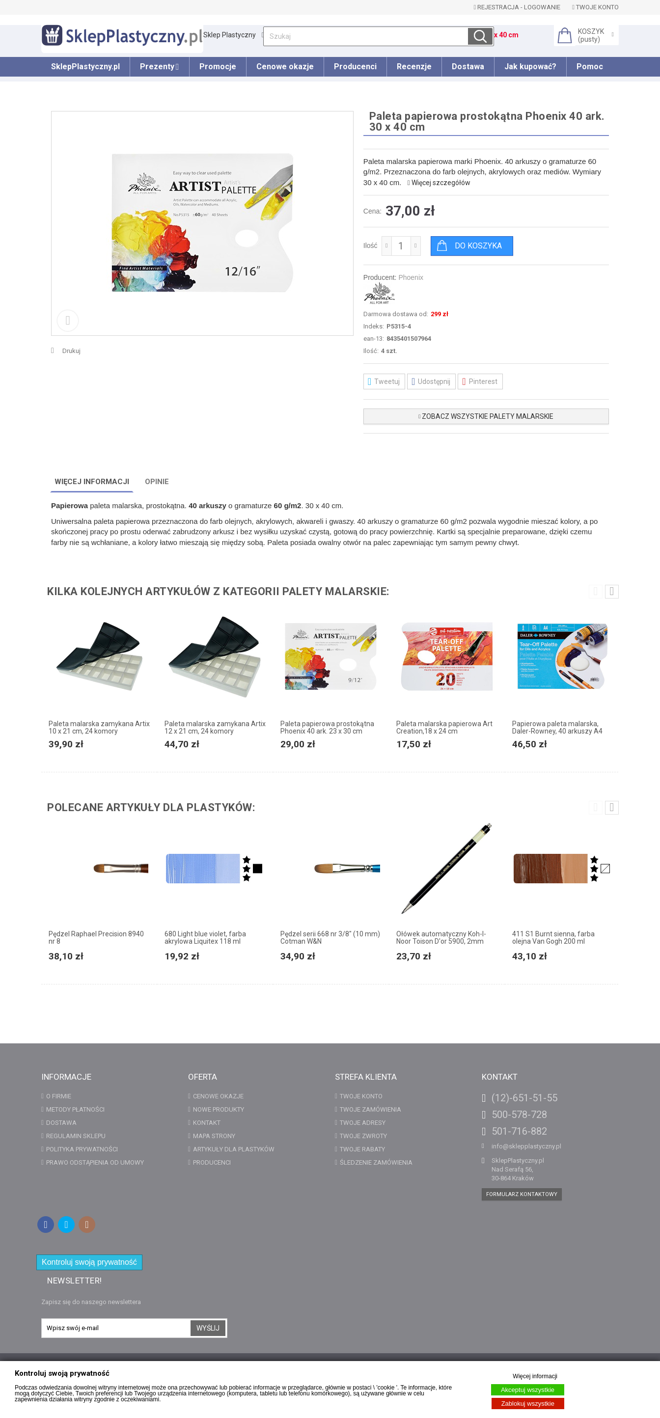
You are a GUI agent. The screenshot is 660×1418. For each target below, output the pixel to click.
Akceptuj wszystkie (527, 1389)
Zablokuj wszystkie (527, 1403)
